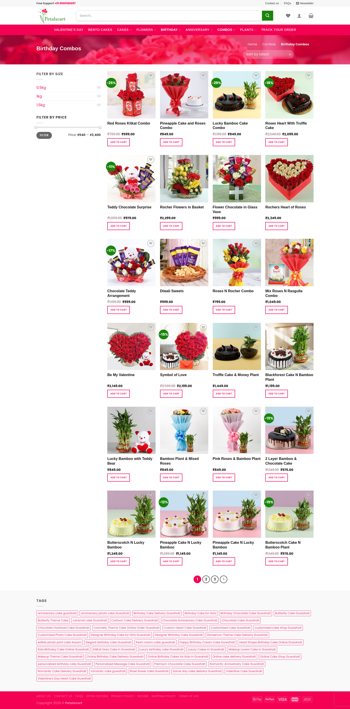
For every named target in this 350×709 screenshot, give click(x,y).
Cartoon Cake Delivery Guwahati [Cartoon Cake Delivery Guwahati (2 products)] (134, 620)
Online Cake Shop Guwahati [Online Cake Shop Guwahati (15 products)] (280, 656)
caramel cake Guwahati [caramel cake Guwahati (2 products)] (90, 620)
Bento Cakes (100, 30)
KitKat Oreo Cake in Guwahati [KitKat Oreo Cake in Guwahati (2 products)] (114, 649)
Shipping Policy (164, 696)
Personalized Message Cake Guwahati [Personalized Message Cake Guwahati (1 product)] (122, 664)
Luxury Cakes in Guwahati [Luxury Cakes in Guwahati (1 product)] (206, 649)
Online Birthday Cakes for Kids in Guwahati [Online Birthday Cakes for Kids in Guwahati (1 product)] (178, 656)
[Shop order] (268, 54)
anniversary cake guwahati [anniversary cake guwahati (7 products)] (57, 613)
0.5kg (41, 87)
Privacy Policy (123, 696)
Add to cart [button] (118, 142)
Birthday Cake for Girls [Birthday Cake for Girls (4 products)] (200, 613)
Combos (226, 30)
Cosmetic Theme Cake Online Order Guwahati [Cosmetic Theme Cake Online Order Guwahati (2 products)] (127, 628)
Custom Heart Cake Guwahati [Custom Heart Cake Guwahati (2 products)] (185, 628)
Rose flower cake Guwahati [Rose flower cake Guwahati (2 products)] (149, 671)
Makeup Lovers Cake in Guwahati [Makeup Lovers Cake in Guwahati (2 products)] (252, 649)
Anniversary (199, 30)
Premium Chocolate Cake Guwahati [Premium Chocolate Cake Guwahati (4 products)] (180, 664)
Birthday (171, 30)
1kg (39, 96)
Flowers (146, 30)
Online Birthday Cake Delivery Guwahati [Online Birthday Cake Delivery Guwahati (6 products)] (115, 656)
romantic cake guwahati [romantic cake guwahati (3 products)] (108, 671)
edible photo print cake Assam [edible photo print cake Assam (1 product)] (59, 642)
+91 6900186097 (65, 3)
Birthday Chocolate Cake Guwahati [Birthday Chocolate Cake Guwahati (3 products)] (245, 613)
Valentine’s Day (68, 30)
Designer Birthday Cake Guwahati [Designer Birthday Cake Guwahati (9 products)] (179, 635)
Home (252, 44)
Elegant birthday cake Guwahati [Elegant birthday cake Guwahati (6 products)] (108, 642)
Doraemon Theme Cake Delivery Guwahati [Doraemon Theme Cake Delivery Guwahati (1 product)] (237, 635)
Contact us (272, 3)
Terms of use (189, 696)
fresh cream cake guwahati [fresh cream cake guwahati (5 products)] (155, 642)
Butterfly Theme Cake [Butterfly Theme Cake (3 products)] (53, 620)
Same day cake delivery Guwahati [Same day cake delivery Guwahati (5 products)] (197, 671)
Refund (142, 696)
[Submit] (267, 16)
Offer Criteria (97, 696)
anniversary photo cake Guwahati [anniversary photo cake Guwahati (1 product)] (105, 613)
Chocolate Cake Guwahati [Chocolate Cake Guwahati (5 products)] (240, 620)
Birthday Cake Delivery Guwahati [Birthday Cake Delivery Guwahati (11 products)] (157, 613)
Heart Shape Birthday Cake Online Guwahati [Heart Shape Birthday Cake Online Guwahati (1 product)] (270, 642)
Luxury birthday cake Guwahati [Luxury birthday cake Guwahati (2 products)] (161, 649)
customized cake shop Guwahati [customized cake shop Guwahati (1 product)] (278, 628)
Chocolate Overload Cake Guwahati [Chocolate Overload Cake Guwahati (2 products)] (63, 628)
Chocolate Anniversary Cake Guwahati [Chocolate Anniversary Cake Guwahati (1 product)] (189, 620)
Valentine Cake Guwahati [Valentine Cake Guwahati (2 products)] (244, 671)
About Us (43, 696)
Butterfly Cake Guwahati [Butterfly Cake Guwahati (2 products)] (292, 613)
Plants (248, 30)
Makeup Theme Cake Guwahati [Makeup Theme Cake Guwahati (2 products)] (60, 656)
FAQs (287, 3)
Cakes (124, 30)
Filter (44, 135)
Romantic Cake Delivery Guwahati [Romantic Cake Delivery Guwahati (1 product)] (62, 671)
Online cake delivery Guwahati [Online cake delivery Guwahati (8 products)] (234, 656)
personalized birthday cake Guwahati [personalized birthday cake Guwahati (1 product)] (64, 664)
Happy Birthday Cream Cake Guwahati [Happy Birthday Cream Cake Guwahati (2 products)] (207, 642)
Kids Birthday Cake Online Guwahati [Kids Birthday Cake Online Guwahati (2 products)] (63, 649)
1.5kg (40, 105)
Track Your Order (278, 30)
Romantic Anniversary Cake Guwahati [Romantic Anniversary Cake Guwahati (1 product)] (237, 664)
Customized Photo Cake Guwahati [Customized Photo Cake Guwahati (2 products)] (62, 635)
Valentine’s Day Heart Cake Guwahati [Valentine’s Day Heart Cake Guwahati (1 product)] (64, 678)
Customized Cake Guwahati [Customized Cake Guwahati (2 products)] (231, 628)
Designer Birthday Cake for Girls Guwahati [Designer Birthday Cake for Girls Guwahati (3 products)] (120, 635)
